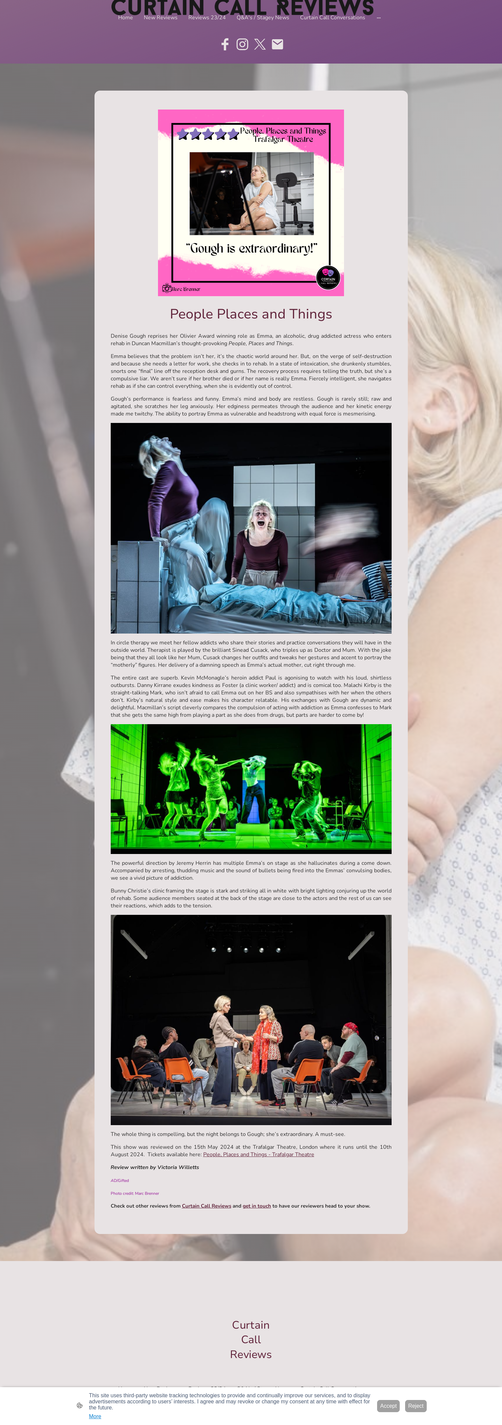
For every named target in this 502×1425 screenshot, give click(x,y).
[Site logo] (251, 1368)
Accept (388, 1406)
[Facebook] (225, 44)
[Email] (277, 44)
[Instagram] (242, 44)
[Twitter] (260, 44)
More (95, 1416)
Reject (415, 1406)
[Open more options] (379, 17)
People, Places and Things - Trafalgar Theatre (258, 1154)
